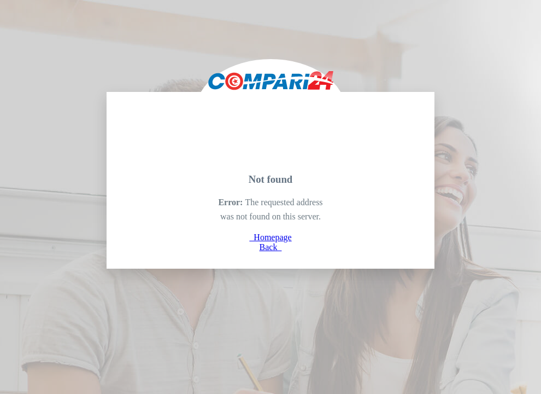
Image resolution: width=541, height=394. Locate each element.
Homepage (270, 237)
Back (271, 247)
